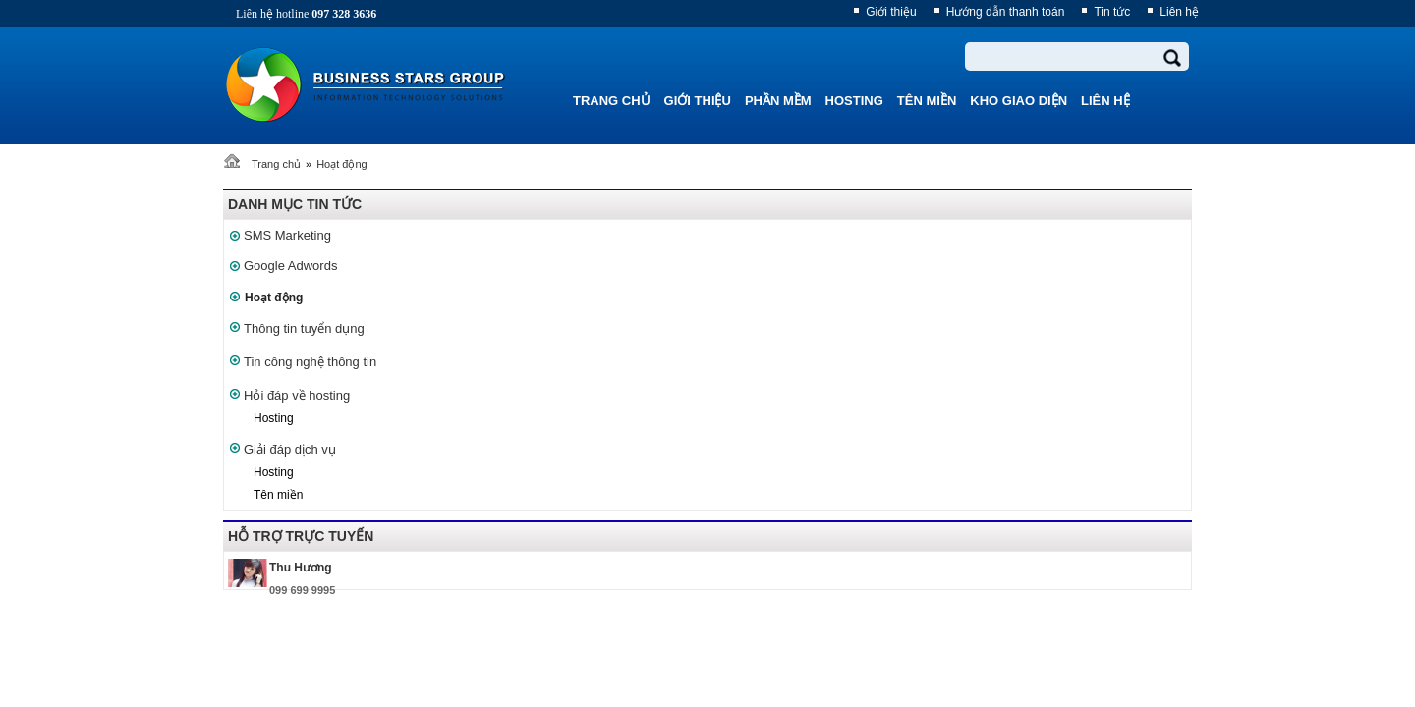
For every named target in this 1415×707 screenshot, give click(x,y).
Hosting (274, 418)
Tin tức (1112, 12)
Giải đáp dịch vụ (290, 449)
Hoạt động (342, 164)
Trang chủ (276, 164)
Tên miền (278, 495)
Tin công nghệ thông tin (310, 361)
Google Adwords (290, 265)
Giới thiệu (891, 12)
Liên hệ (1179, 12)
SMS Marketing (287, 235)
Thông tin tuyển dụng (304, 328)
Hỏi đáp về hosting (297, 395)
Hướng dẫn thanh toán (1005, 12)
